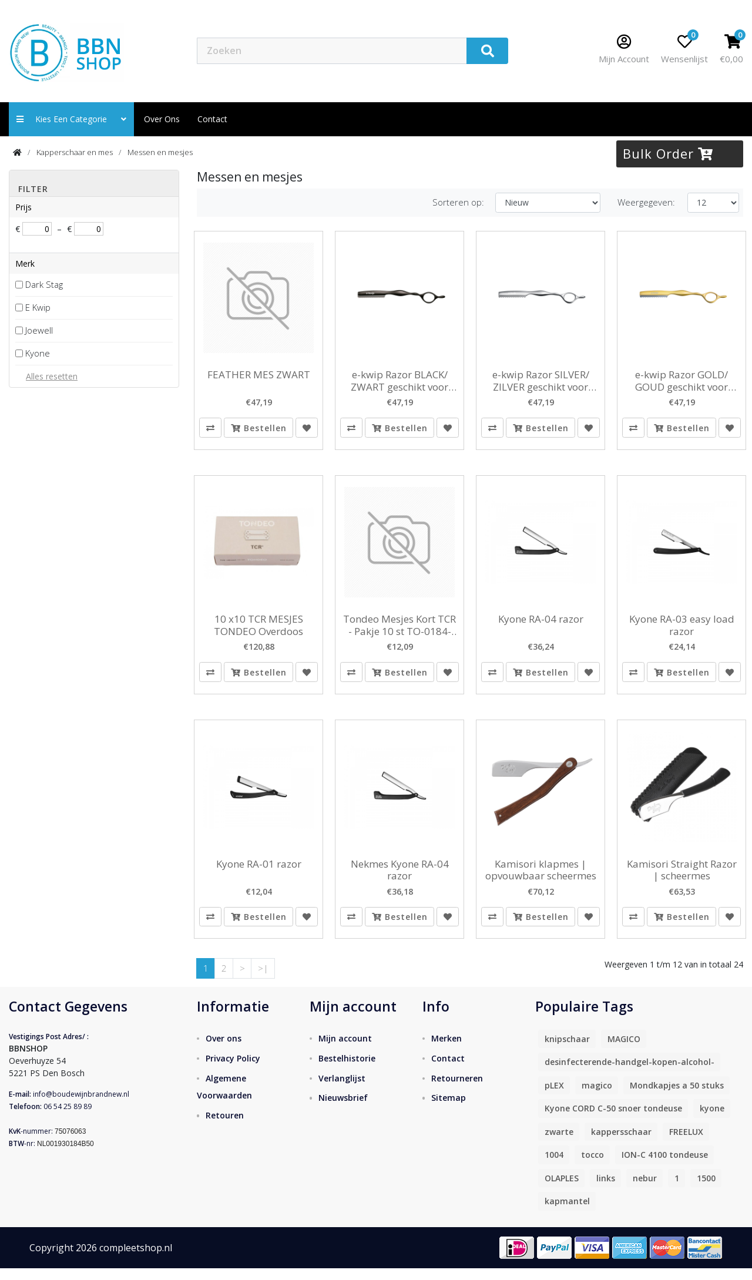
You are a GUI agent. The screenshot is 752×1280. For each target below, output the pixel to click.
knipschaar (567, 1051)
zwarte (559, 1144)
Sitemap (448, 1110)
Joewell (39, 330)
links (605, 1190)
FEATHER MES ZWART (258, 375)
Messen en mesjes (160, 152)
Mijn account (345, 1050)
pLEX (554, 1097)
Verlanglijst (341, 1090)
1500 (706, 1190)
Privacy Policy (233, 1070)
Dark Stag (44, 284)
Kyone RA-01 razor (258, 872)
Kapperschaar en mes (74, 152)
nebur (645, 1190)
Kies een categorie (71, 119)
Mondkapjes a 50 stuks (677, 1097)
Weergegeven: (646, 202)
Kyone (37, 353)
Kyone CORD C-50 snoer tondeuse (613, 1120)
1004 (554, 1167)
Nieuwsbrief (343, 1110)
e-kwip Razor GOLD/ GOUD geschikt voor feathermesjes (681, 381)
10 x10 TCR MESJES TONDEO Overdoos (258, 629)
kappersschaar (621, 1144)
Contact (448, 1070)
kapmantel (567, 1213)
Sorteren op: (458, 202)
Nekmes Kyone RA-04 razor (400, 878)
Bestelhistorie (346, 1070)
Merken (446, 1050)
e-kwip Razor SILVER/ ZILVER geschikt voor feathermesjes (540, 381)
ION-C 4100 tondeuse (665, 1167)
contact (212, 119)
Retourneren (457, 1090)
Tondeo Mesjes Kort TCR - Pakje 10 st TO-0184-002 (399, 629)
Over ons (162, 119)
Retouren (225, 1127)
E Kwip (38, 307)
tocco (592, 1167)
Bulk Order (668, 153)
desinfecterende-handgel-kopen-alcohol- (629, 1074)
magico (597, 1097)
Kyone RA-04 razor (540, 623)
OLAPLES (562, 1190)
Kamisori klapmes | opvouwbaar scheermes (540, 878)
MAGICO (623, 1051)
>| (263, 980)
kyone (712, 1120)
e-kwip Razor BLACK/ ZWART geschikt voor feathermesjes (399, 381)
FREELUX (686, 1144)
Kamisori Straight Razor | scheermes (682, 878)
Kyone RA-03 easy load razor (681, 629)
